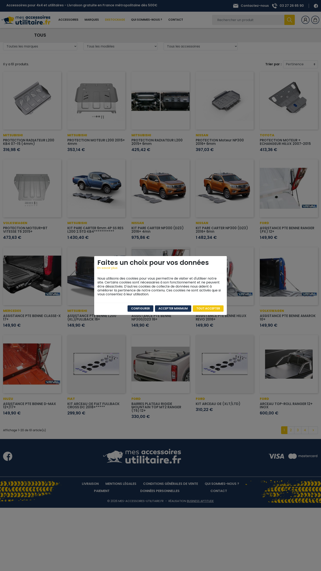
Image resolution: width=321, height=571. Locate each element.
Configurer (140, 308)
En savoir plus (107, 268)
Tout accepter (208, 308)
